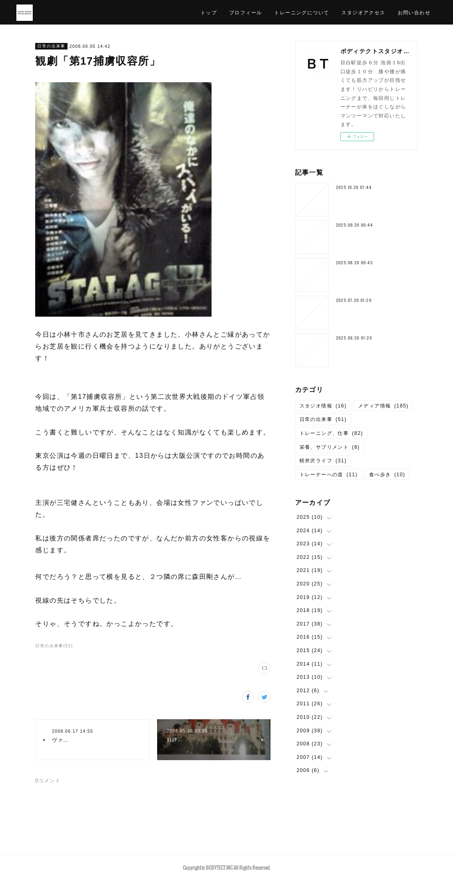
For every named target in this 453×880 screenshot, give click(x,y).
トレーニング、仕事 (331, 433)
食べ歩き (387, 474)
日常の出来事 (51, 46)
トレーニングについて (301, 12)
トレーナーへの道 (329, 474)
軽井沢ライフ (323, 461)
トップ (209, 12)
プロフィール (245, 12)
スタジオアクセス (363, 12)
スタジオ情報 (323, 406)
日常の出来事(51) (54, 646)
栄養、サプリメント (330, 447)
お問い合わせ (414, 12)
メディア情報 (383, 406)
